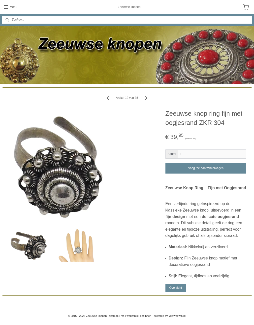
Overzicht (175, 287)
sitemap (114, 315)
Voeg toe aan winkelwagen (205, 168)
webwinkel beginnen (139, 315)
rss (123, 315)
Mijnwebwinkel (177, 315)
